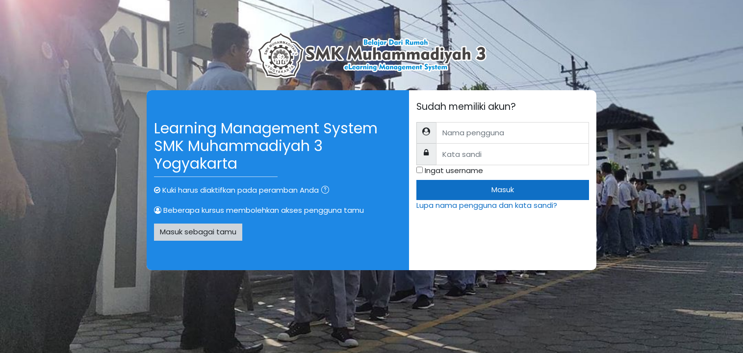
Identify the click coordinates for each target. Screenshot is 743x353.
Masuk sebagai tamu (198, 232)
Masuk (502, 189)
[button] (327, 191)
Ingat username (454, 170)
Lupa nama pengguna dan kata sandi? (486, 205)
